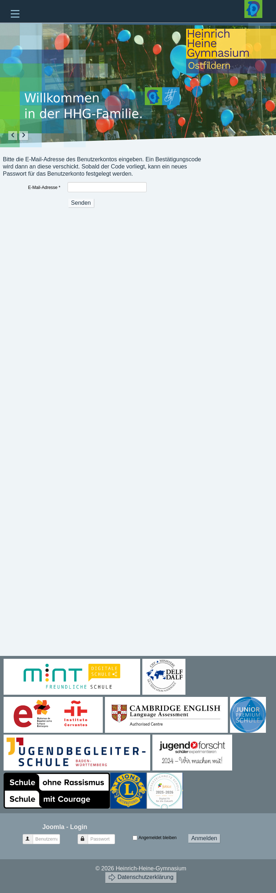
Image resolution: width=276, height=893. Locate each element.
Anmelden (204, 838)
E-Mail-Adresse (44, 187)
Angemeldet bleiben (157, 837)
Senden (81, 203)
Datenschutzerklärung (140, 877)
